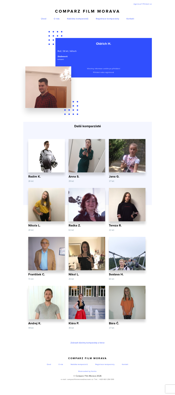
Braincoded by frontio (87, 376)
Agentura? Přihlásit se (143, 4)
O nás (57, 19)
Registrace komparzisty (107, 19)
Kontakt (130, 19)
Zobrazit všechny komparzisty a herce (87, 348)
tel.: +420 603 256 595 (104, 384)
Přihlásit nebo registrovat (103, 72)
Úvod (43, 19)
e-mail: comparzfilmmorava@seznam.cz (77, 384)
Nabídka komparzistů (77, 19)
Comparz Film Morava (87, 11)
